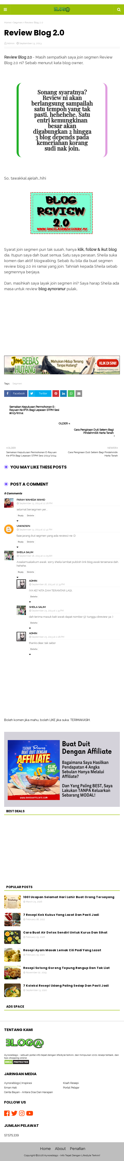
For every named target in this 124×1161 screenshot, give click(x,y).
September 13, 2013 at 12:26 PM (35, 503)
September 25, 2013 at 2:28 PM (48, 637)
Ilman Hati (10, 1087)
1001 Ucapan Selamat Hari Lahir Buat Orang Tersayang (68, 897)
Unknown (23, 526)
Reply (20, 515)
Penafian (77, 1148)
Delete (30, 515)
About (60, 1148)
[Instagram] (22, 1113)
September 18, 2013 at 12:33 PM (48, 584)
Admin (11, 43)
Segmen (18, 22)
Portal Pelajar (71, 1087)
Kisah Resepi (71, 1083)
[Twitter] (15, 1113)
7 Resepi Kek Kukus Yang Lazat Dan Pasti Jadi (61, 915)
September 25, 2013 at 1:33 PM (48, 610)
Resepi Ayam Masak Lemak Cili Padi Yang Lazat (62, 950)
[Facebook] (7, 1113)
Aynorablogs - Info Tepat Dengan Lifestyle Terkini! (72, 1155)
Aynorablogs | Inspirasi (18, 1083)
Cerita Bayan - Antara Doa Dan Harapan (28, 1092)
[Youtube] (29, 1113)
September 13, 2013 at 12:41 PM (35, 529)
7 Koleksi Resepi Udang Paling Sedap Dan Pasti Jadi (66, 986)
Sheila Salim (25, 552)
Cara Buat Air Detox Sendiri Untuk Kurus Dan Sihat (65, 932)
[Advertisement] (62, 326)
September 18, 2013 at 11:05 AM (35, 556)
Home (7, 22)
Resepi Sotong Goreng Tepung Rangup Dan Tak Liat (66, 968)
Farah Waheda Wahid (31, 499)
